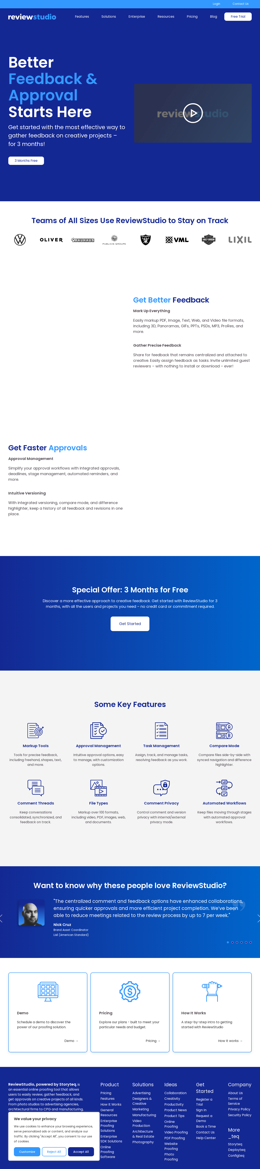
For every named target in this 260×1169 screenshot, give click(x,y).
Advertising (141, 1061)
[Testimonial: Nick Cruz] (228, 911)
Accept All (81, 1152)
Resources (165, 16)
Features (82, 16)
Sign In (201, 1079)
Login (216, 4)
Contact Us (241, 4)
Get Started (205, 1057)
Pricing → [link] (153, 1009)
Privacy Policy (239, 1078)
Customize (27, 1152)
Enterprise (136, 16)
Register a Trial (204, 1071)
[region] (54, 1136)
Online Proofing (171, 1093)
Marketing (140, 1078)
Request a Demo (204, 1087)
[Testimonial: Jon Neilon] (251, 911)
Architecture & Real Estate (143, 1103)
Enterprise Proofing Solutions (108, 1094)
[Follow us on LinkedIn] (233, 1145)
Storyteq (235, 1113)
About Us (235, 1061)
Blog (213, 16)
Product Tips (174, 1084)
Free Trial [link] (238, 16)
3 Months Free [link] (26, 160)
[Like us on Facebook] (210, 1145)
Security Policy (239, 1084)
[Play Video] (193, 113)
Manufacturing (144, 1084)
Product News (175, 1079)
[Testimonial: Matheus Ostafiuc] (246, 911)
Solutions (108, 16)
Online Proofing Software (107, 1121)
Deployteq (236, 1118)
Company (239, 1053)
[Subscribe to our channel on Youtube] (245, 1145)
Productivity (174, 1073)
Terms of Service (235, 1070)
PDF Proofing (174, 1107)
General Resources (108, 1081)
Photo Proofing (171, 1126)
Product (109, 1053)
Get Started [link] (130, 592)
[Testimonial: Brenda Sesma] (237, 911)
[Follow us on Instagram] (221, 1145)
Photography (143, 1111)
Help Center (206, 1107)
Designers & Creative (142, 1070)
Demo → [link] (71, 1009)
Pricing (192, 16)
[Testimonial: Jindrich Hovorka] (241, 911)
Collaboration (175, 1061)
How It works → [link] (230, 1009)
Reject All (54, 1152)
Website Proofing (171, 1115)
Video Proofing (176, 1101)
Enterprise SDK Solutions (111, 1108)
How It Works (110, 1073)
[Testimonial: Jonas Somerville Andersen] (232, 911)
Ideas (170, 1053)
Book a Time (206, 1095)
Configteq (236, 1124)
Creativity (172, 1067)
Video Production (141, 1092)
